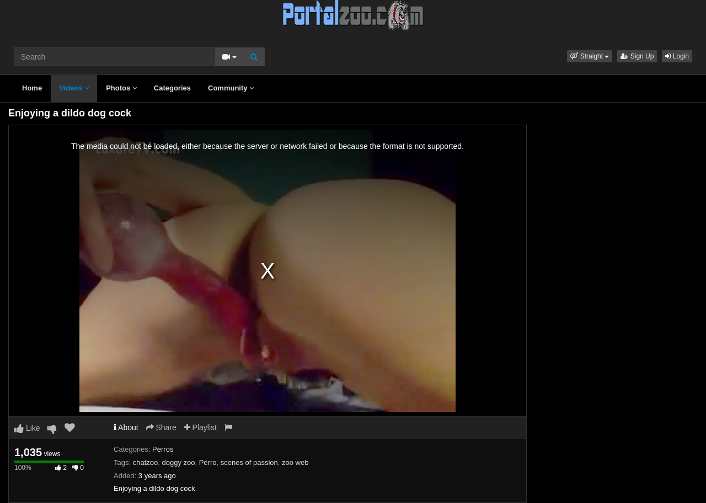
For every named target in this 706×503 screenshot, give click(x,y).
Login (677, 56)
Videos (74, 88)
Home (32, 88)
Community (231, 88)
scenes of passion (249, 462)
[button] (589, 56)
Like (27, 428)
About (126, 427)
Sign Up (637, 56)
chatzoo (145, 462)
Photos (121, 88)
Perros (162, 449)
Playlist (200, 427)
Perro (208, 462)
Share (161, 427)
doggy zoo (178, 462)
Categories (172, 88)
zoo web (295, 462)
